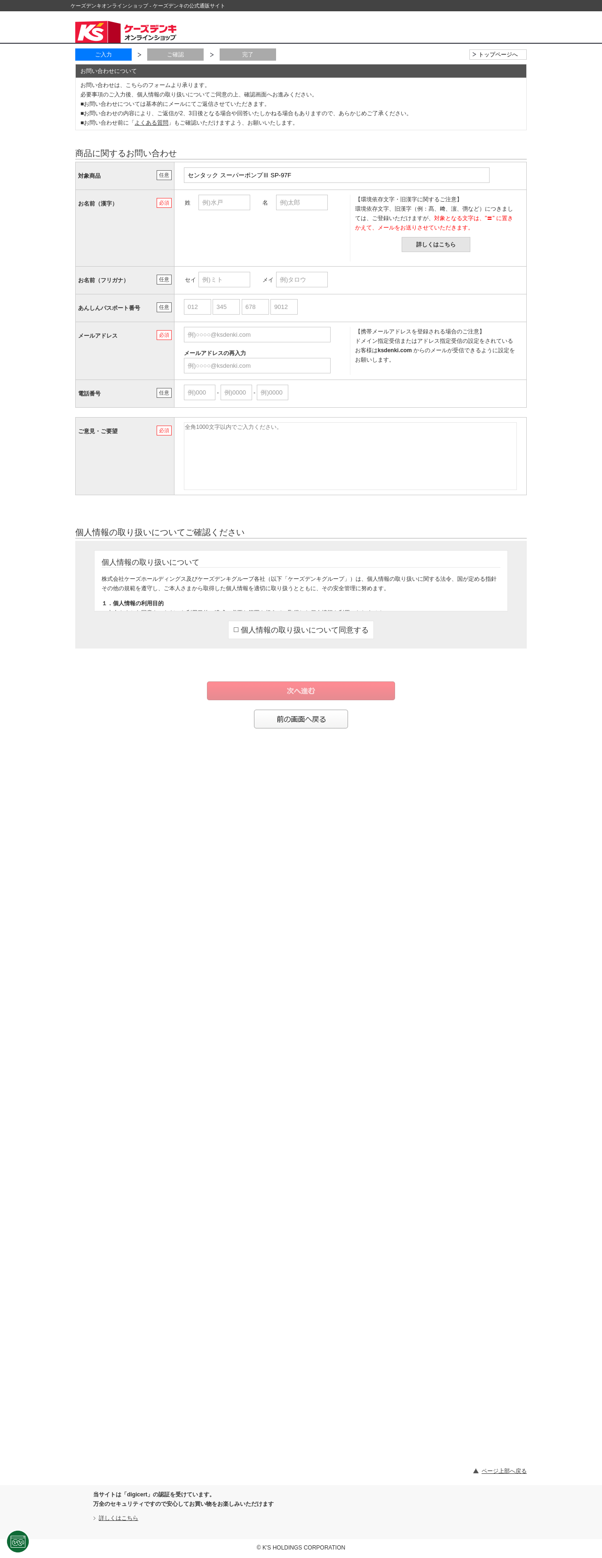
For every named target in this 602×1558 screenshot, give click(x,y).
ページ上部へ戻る (504, 1471)
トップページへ (498, 54)
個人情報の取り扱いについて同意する (301, 630)
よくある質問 (151, 122)
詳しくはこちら (436, 244)
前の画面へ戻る (301, 719)
